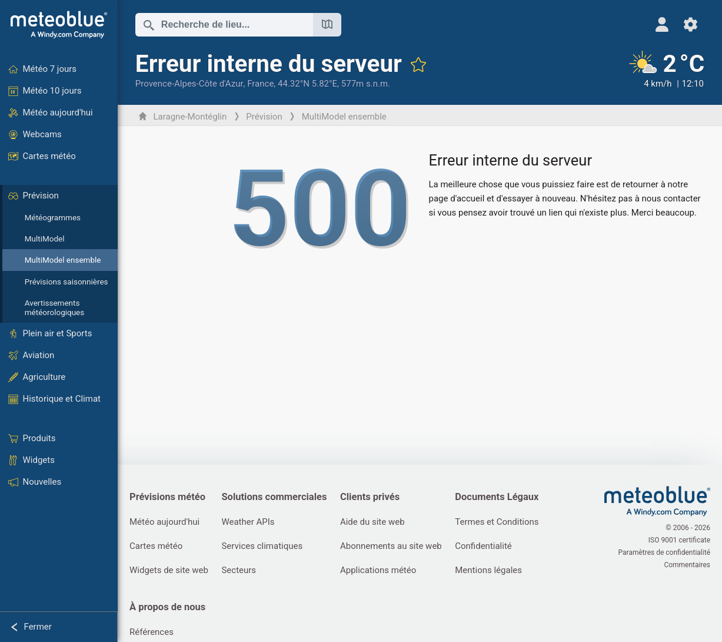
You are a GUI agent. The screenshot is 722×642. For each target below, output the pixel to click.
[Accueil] (59, 24)
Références (151, 632)
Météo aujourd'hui (164, 522)
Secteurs (238, 570)
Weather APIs (247, 522)
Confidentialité (483, 546)
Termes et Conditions (496, 522)
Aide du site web (372, 522)
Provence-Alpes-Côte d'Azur (189, 83)
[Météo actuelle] (665, 70)
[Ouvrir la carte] (327, 25)
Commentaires (687, 564)
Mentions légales (488, 570)
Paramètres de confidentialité (664, 552)
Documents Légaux (496, 496)
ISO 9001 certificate (679, 540)
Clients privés (370, 496)
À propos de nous (167, 607)
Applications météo (378, 570)
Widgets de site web (168, 570)
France (260, 83)
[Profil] (662, 24)
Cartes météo (155, 546)
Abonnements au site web (391, 546)
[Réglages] (690, 24)
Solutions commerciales (274, 496)
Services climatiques (261, 546)
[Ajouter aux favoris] (418, 64)
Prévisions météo (167, 496)
